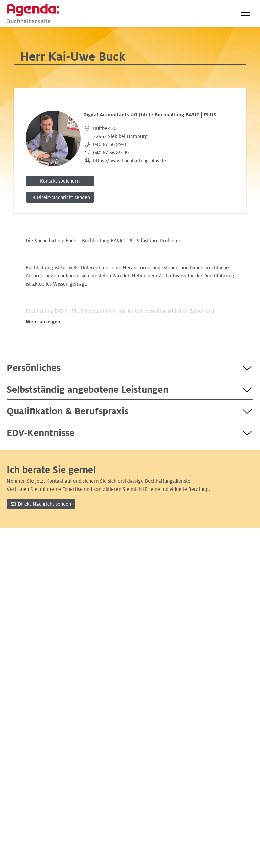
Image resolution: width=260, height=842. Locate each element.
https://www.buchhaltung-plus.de (129, 160)
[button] (245, 12)
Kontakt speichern (60, 181)
